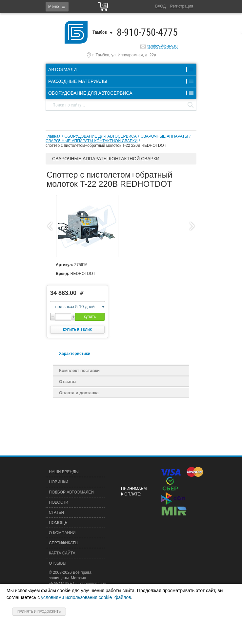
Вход (160, 6)
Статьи (56, 512)
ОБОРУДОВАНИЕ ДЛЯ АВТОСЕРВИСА (101, 136)
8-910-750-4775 (147, 32)
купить (90, 316)
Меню (53, 6)
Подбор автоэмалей (71, 492)
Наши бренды (64, 472)
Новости (58, 502)
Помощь (58, 522)
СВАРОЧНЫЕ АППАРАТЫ (164, 136)
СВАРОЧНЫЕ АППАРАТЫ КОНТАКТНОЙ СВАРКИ (91, 141)
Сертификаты (63, 543)
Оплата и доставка (79, 392)
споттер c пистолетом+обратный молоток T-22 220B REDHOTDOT (106, 145)
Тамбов (99, 32)
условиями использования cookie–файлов (86, 597)
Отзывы (67, 381)
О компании (62, 533)
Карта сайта (62, 553)
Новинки (58, 482)
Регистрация (181, 6)
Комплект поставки (79, 370)
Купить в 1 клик (77, 330)
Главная (53, 136)
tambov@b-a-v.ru (163, 46)
